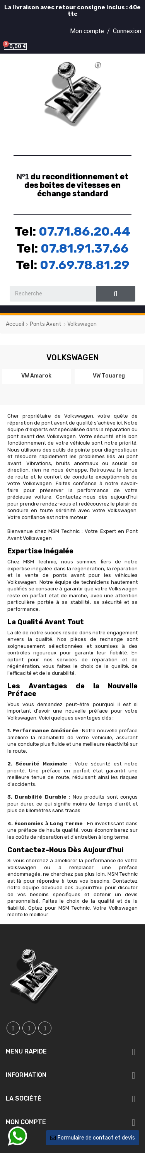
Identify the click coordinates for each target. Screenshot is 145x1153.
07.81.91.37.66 (85, 248)
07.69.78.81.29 (85, 265)
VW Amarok (36, 376)
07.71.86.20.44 (84, 231)
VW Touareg (109, 376)
